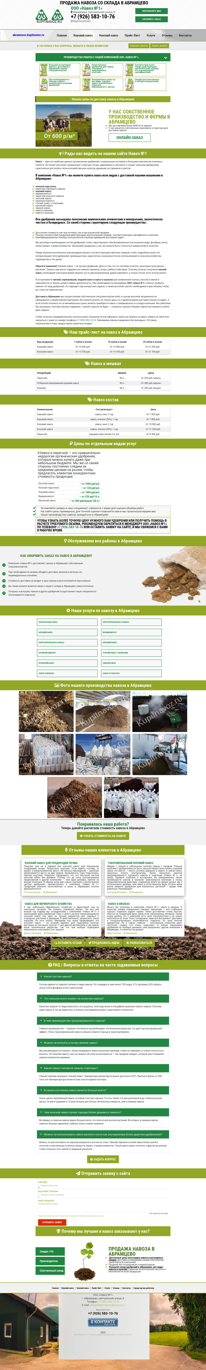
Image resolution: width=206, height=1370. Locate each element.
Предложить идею (103, 942)
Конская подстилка (48, 622)
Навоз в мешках (46, 673)
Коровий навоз (83, 35)
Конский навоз (108, 35)
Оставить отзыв (68, 942)
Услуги (151, 35)
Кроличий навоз (46, 663)
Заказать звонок (139, 45)
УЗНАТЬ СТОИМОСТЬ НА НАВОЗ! (103, 836)
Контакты (185, 35)
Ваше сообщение (46, 1198)
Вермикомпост (110, 632)
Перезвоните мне (151, 11)
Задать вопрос (159, 45)
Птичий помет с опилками (115, 653)
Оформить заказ (151, 19)
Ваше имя (42, 1180)
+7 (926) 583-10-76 (93, 16)
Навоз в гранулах (111, 673)
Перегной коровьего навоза (116, 622)
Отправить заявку (52, 1220)
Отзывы (167, 35)
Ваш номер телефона (48, 1189)
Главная (62, 35)
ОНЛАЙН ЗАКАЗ (129, 137)
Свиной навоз (109, 663)
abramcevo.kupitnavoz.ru (28, 35)
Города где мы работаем (143, 1286)
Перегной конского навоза (51, 642)
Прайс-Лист (132, 35)
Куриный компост (47, 653)
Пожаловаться (139, 942)
